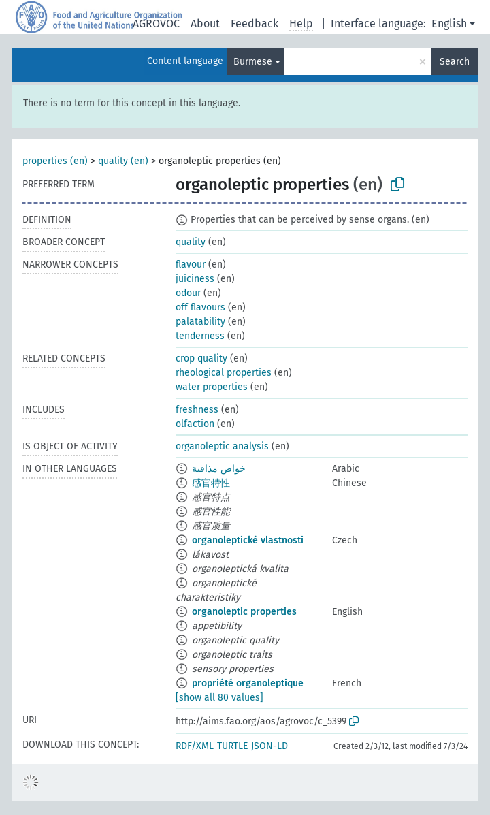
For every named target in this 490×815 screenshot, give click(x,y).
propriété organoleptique (248, 683)
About (205, 23)
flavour (191, 264)
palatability (200, 321)
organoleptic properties (244, 612)
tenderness (200, 336)
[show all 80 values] (219, 697)
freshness (197, 409)
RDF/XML (195, 746)
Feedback (254, 23)
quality (191, 242)
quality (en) (123, 161)
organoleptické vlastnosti (248, 540)
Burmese (252, 61)
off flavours (200, 307)
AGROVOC (156, 23)
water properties (212, 387)
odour (188, 293)
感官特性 (211, 483)
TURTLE (232, 746)
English (449, 23)
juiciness (195, 279)
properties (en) (55, 161)
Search (455, 61)
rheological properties (224, 373)
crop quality (201, 358)
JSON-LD (269, 746)
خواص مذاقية (219, 469)
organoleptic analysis (222, 446)
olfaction (195, 424)
